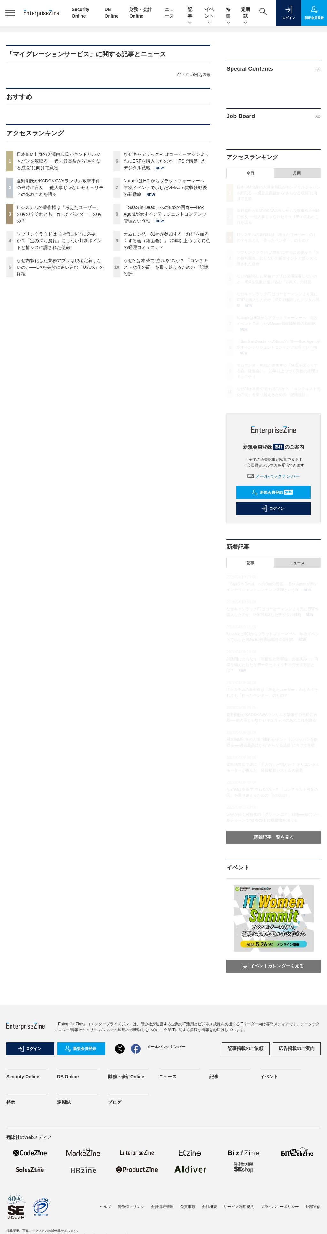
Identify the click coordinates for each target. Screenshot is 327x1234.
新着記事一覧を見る (274, 837)
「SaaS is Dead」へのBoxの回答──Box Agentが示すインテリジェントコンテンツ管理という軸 (165, 214)
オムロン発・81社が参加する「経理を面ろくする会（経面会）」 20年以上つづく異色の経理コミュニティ (167, 240)
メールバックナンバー (273, 476)
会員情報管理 (162, 1207)
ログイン (273, 508)
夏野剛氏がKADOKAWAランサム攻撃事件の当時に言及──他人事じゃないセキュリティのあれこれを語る (60, 187)
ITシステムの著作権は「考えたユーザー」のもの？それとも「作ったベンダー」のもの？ (59, 214)
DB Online (68, 1076)
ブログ (114, 1102)
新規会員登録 (272, 492)
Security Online (22, 1076)
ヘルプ (105, 1207)
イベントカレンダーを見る (273, 966)
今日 (250, 173)
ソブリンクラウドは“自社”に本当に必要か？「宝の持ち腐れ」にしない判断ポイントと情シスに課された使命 (59, 240)
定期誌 (245, 13)
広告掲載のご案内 (297, 1048)
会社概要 (209, 1207)
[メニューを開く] (10, 13)
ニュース (297, 563)
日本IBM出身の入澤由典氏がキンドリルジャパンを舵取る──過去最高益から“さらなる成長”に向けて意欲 (59, 161)
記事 (190, 13)
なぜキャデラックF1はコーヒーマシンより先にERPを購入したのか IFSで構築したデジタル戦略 (166, 161)
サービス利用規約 (239, 1207)
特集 (228, 13)
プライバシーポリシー (280, 1207)
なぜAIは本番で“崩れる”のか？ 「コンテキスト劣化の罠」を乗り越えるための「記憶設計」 (166, 267)
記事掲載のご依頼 (245, 1048)
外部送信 (313, 1207)
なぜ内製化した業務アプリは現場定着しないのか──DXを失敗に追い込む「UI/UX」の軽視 (60, 267)
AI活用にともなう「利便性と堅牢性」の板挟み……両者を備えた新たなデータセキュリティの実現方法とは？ (272, 665)
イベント (209, 13)
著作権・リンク (131, 1207)
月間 (297, 173)
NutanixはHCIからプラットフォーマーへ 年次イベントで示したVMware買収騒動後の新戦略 (166, 187)
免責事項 (187, 1207)
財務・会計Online (126, 1076)
